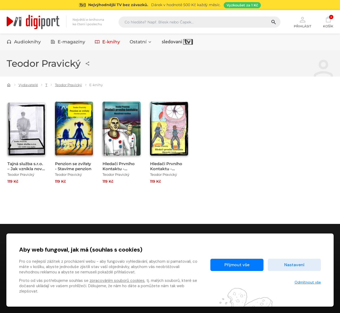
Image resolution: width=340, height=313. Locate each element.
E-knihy (107, 41)
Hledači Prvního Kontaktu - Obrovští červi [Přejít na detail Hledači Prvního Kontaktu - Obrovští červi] (166, 168)
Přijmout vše (236, 265)
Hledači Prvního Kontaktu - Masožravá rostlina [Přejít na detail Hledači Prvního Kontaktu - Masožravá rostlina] (121, 168)
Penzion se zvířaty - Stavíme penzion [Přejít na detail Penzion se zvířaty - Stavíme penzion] (73, 166)
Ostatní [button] (141, 41)
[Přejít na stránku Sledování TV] (170, 5)
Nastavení (294, 265)
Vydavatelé (28, 85)
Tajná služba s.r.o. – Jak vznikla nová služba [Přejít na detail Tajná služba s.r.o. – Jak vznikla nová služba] (25, 168)
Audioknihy (24, 41)
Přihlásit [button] (302, 22)
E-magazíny (68, 41)
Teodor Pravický (68, 85)
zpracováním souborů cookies (117, 280)
